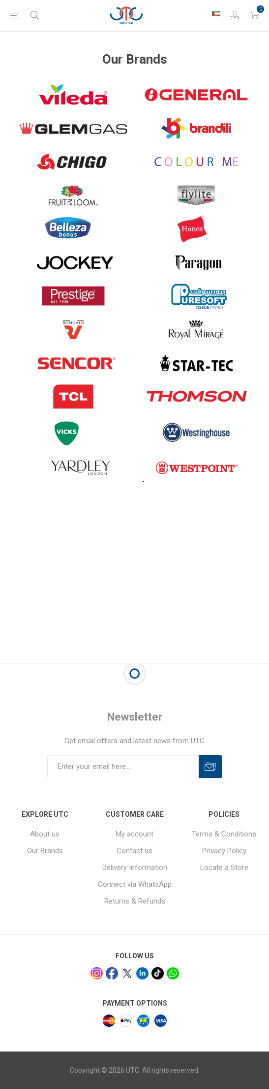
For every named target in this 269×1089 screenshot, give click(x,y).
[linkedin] (142, 973)
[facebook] (112, 973)
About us (45, 834)
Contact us (134, 850)
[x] (127, 973)
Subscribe (210, 766)
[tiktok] (157, 973)
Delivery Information (134, 867)
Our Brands (45, 850)
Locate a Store (224, 867)
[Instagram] (96, 973)
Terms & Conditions (224, 834)
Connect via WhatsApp (135, 884)
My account (134, 834)
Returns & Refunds (134, 901)
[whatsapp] (173, 973)
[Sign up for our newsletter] (123, 766)
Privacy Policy (224, 850)
